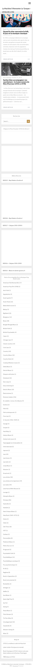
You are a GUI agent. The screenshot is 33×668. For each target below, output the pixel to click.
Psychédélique (7, 557)
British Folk (6, 328)
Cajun (5, 336)
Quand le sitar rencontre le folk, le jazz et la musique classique (16, 32)
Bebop (5, 309)
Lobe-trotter (7, 647)
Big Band (5, 313)
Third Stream (7, 614)
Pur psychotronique (9, 565)
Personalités (7, 538)
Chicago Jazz (7, 340)
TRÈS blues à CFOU (9, 657)
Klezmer (5, 469)
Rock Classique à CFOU (10, 651)
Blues (4, 321)
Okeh (4, 523)
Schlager (5, 587)
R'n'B (4, 568)
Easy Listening (7, 77)
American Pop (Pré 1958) (10, 286)
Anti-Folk (6, 290)
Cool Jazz (6, 347)
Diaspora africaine (8, 374)
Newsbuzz (15, 666)
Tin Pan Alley (7, 618)
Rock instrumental (8, 580)
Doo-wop (6, 382)
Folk (4, 408)
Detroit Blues (7, 370)
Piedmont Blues (8, 542)
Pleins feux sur (7, 545)
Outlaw (5, 534)
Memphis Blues (7, 496)
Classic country (7, 344)
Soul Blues (6, 595)
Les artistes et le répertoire (11, 481)
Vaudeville (6, 626)
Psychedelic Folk (8, 553)
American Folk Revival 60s (11, 282)
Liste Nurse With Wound (10, 488)
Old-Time (6, 526)
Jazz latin (6, 462)
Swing (5, 606)
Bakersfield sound (8, 305)
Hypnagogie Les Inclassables (11, 443)
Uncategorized (7, 622)
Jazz (4, 454)
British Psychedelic (9, 332)
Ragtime (5, 572)
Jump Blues (6, 465)
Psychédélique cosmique (10, 561)
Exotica (5, 404)
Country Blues (7, 355)
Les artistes (6, 477)
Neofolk (5, 507)
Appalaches (6, 294)
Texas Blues (6, 610)
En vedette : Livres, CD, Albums (12, 401)
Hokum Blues (7, 435)
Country (5, 351)
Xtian (4, 633)
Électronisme (7, 393)
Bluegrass (6, 317)
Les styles (6, 485)
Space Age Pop (7, 599)
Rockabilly (6, 584)
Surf (4, 603)
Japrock (5, 450)
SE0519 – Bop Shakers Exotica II (13, 180)
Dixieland (6, 378)
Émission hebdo (8, 397)
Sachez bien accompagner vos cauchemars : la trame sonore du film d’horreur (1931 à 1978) (16, 82)
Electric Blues (7, 389)
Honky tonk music (8, 439)
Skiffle (5, 591)
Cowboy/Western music (10, 363)
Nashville (6, 504)
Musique (5, 500)
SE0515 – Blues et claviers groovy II (14, 270)
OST (4, 530)
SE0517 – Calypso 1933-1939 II (12, 225)
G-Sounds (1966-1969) (10, 420)
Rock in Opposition (9, 576)
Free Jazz (6, 416)
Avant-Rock (6, 29)
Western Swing (7, 629)
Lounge (5, 492)
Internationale (7, 446)
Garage (5, 423)
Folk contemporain (8, 412)
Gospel (5, 427)
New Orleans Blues (9, 511)
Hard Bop (6, 431)
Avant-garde (7, 298)
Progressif (6, 549)
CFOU (5, 643)
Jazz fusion (6, 458)
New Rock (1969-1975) (10, 515)
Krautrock (6, 473)
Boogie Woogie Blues (9, 324)
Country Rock (7, 359)
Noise (5, 519)
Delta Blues (6, 366)
